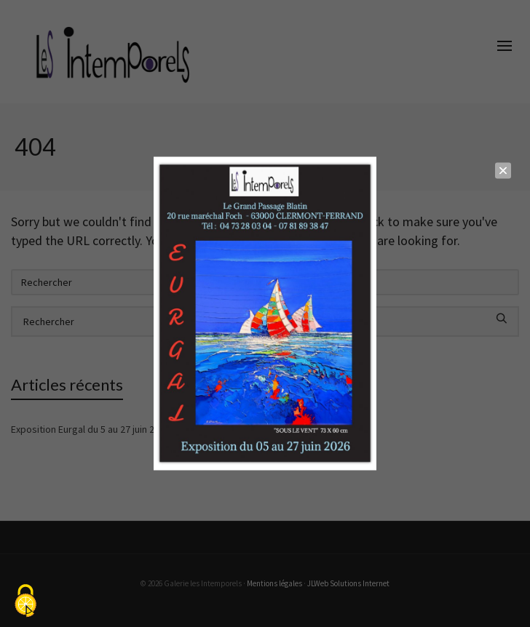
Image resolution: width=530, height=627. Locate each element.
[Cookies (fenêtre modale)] (25, 602)
